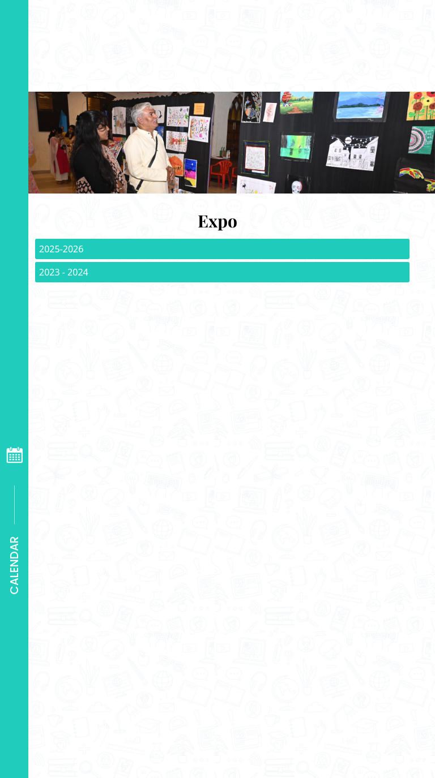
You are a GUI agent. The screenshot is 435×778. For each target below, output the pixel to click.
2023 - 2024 (63, 272)
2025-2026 (61, 249)
